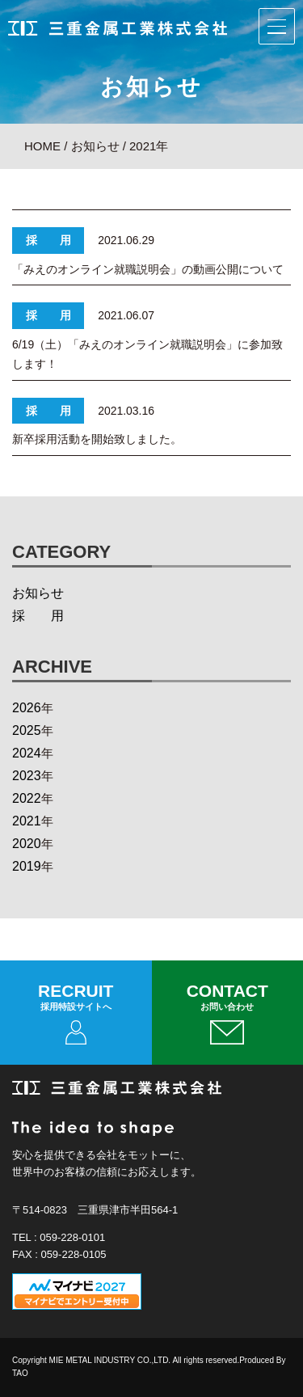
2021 (26, 821)
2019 (26, 866)
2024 (26, 753)
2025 (26, 730)
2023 (26, 776)
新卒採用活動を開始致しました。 (97, 439)
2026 (26, 708)
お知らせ (38, 593)
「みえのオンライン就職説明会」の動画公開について (148, 269)
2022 (26, 798)
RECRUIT (76, 1013)
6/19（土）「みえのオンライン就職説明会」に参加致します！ (147, 354)
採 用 (38, 616)
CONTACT (228, 1013)
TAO (20, 1373)
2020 (26, 843)
